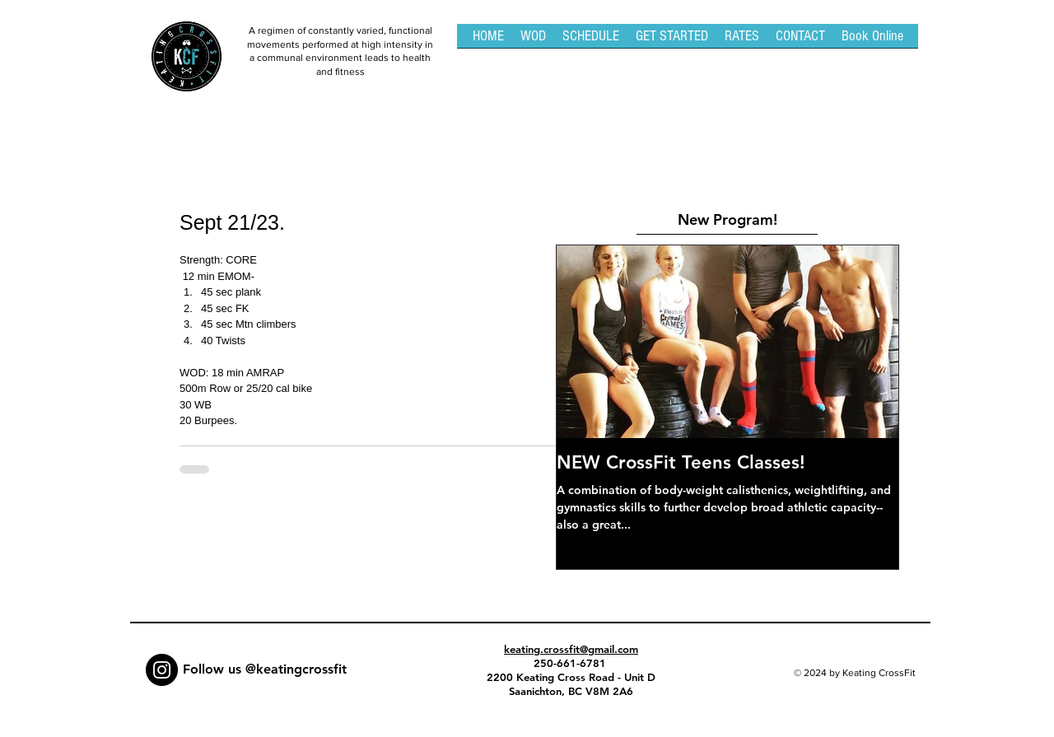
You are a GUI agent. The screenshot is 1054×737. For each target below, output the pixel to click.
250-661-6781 (571, 662)
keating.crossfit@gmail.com (571, 648)
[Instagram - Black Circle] (162, 670)
